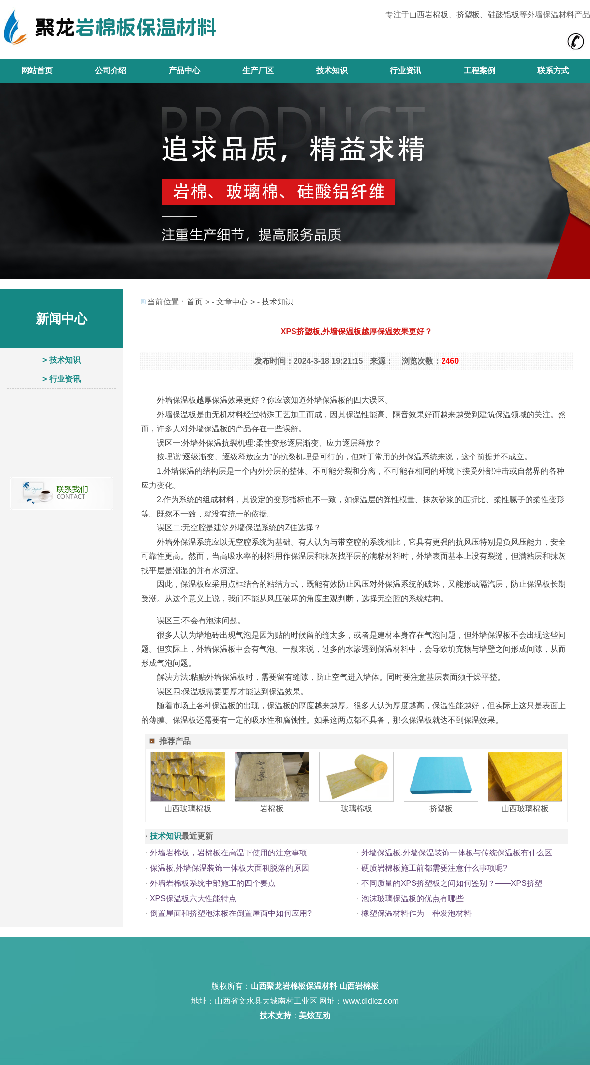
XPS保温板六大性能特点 (193, 898)
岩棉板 (272, 808)
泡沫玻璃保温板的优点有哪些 (412, 898)
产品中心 (184, 70)
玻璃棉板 (356, 808)
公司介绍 (110, 70)
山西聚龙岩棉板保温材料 (294, 986)
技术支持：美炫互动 (295, 1015)
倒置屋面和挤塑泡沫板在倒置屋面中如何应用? (231, 913)
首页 (195, 302)
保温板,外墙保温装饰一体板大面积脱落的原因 (229, 868)
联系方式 (553, 70)
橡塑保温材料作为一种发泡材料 (416, 913)
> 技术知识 (61, 360)
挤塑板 (468, 14)
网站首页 (37, 70)
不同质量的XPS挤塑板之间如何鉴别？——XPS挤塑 (451, 883)
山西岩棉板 (428, 14)
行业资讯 (405, 70)
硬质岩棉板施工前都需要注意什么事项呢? (434, 868)
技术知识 (332, 70)
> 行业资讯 (61, 379)
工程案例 (479, 70)
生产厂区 (258, 70)
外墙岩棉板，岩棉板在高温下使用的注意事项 (228, 853)
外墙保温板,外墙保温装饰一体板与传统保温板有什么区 (456, 853)
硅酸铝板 (503, 14)
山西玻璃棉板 (187, 808)
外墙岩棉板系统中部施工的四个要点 (213, 883)
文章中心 (232, 302)
